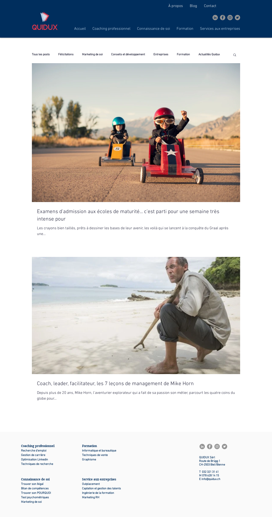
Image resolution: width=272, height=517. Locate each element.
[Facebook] (222, 17)
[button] (111, 28)
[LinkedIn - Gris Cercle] (215, 17)
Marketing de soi (92, 54)
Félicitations (66, 54)
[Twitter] (237, 17)
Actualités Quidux (209, 54)
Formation (183, 54)
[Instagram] (230, 17)
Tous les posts (41, 54)
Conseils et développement (128, 54)
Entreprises (160, 54)
